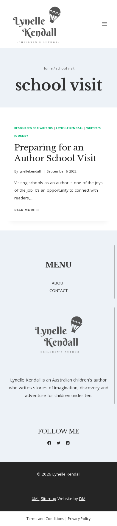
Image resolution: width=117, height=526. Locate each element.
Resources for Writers (33, 128)
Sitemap (48, 498)
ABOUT (58, 283)
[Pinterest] (68, 443)
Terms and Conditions (45, 518)
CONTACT (58, 290)
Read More (27, 209)
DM (82, 498)
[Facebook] (49, 443)
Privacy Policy (79, 518)
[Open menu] (104, 24)
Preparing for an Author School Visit (55, 153)
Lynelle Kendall (69, 128)
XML (36, 498)
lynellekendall (30, 171)
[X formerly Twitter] (58, 443)
